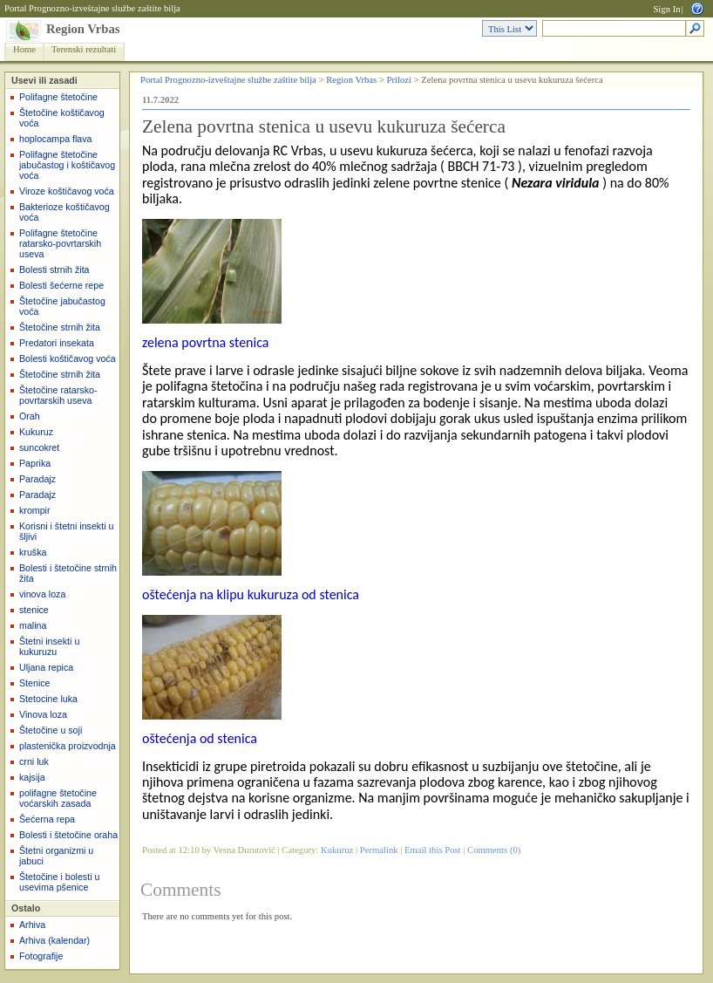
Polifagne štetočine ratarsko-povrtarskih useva (60, 243)
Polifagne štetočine (58, 97)
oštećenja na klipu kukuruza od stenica (250, 594)
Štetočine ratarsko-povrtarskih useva (58, 395)
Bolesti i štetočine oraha (68, 834)
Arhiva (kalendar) (54, 940)
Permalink (379, 850)
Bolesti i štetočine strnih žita (68, 573)
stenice (34, 609)
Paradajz (37, 479)
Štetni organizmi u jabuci (56, 855)
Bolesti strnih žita (54, 269)
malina (32, 625)
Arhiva (32, 924)
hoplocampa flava (55, 138)
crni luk (34, 761)
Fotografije (41, 956)
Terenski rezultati (83, 49)
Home (24, 49)
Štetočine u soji (50, 730)
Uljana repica (46, 667)
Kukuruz (36, 432)
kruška (32, 552)
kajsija (32, 777)
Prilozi (399, 80)
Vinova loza (43, 714)
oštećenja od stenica (199, 738)
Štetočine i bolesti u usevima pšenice (59, 881)
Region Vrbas (83, 29)
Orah (29, 416)
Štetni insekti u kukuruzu (49, 646)
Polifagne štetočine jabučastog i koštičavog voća (67, 165)
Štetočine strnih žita (59, 327)
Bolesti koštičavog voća (67, 358)
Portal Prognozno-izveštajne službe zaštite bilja (92, 8)
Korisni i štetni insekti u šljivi (66, 531)
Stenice (35, 683)
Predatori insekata (56, 343)
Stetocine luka (48, 698)
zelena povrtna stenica (205, 342)
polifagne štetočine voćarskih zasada (58, 798)
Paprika (35, 463)
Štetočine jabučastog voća (62, 306)
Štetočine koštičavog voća (62, 117)
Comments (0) (493, 850)
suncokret (39, 447)
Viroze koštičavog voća (66, 191)
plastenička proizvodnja (67, 746)
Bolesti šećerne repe (61, 285)
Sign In (666, 9)
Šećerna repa (47, 819)
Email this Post (432, 850)
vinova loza (42, 594)
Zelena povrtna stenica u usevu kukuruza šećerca (324, 126)
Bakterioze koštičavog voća (64, 211)
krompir (35, 510)
